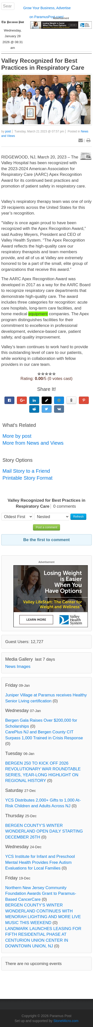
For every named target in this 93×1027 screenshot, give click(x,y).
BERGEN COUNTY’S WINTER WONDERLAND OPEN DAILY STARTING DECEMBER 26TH (44, 831)
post (8, 131)
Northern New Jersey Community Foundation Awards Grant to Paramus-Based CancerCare (40, 893)
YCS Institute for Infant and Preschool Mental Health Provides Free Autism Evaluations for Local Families (40, 862)
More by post (16, 436)
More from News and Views (32, 443)
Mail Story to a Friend (26, 471)
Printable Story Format (27, 478)
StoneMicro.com (65, 1021)
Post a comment (46, 527)
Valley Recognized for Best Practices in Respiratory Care (42, 64)
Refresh (78, 516)
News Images (18, 666)
